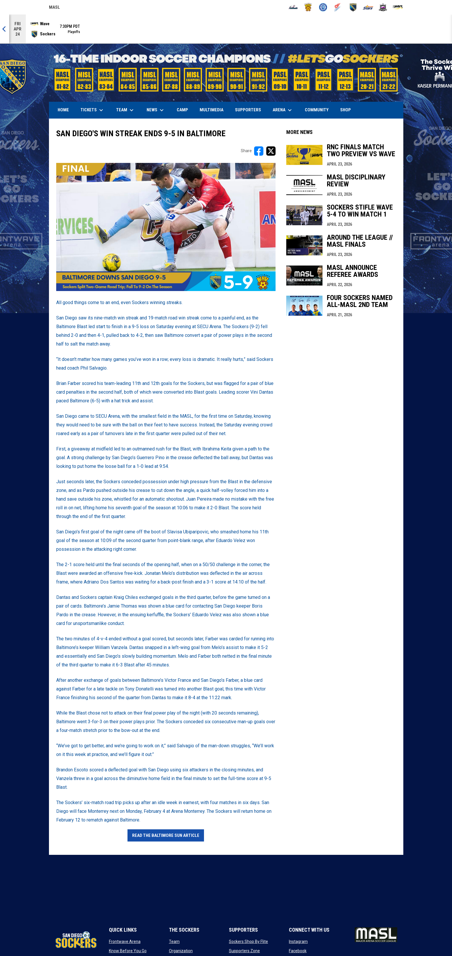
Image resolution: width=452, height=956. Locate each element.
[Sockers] (353, 7)
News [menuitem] (156, 110)
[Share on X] (271, 151)
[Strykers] (383, 7)
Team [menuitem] (125, 110)
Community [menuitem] (317, 109)
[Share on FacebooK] (258, 151)
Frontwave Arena (125, 941)
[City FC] (323, 7)
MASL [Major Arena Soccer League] (54, 8)
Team (174, 941)
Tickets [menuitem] (93, 110)
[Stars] (368, 7)
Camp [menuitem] (182, 109)
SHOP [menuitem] (347, 109)
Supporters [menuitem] (248, 109)
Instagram (298, 941)
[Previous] (4, 28)
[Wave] (398, 7)
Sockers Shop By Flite (248, 941)
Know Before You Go (128, 950)
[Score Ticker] (226, 28)
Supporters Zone (244, 950)
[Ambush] (293, 7)
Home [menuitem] (63, 109)
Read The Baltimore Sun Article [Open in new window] (165, 835)
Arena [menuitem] (285, 110)
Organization (181, 950)
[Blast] (308, 7)
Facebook (298, 950)
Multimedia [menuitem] (211, 109)
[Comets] (338, 7)
